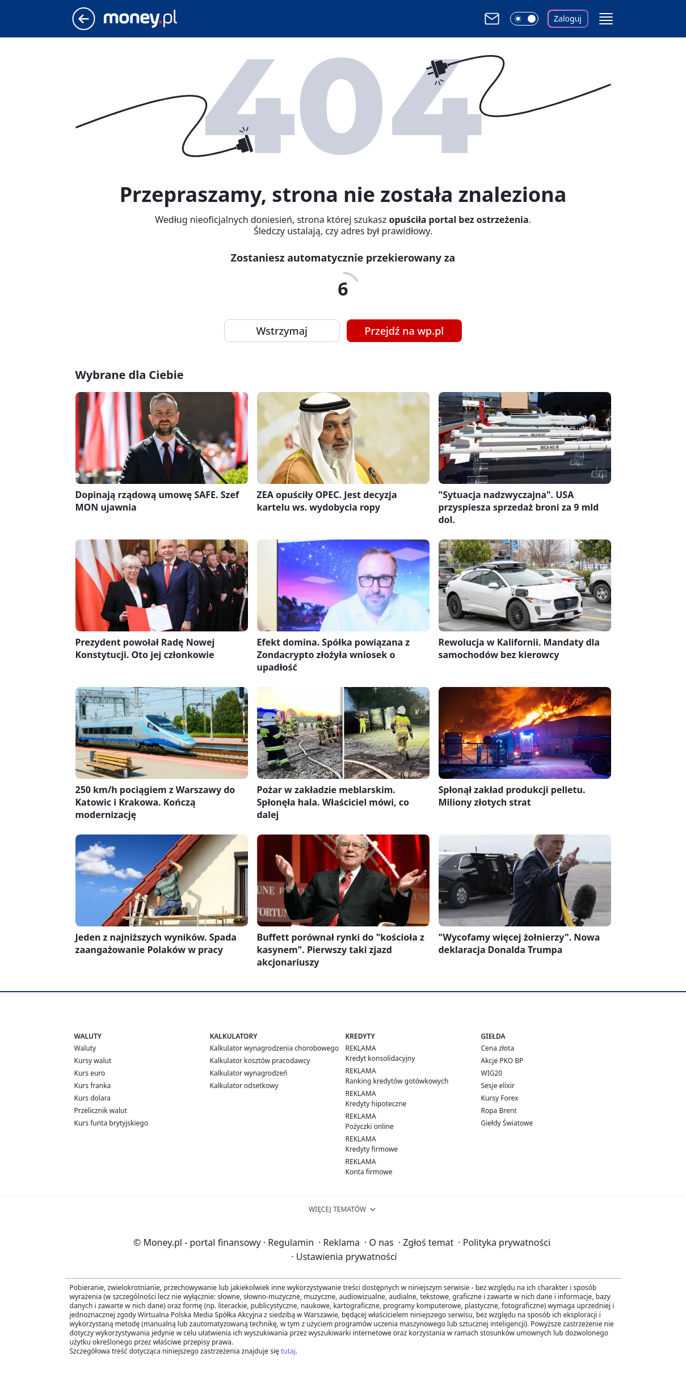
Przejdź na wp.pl (404, 331)
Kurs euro (90, 1073)
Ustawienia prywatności (344, 1256)
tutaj (288, 1351)
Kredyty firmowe (372, 1149)
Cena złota (498, 1048)
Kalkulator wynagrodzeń (249, 1073)
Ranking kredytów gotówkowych (397, 1081)
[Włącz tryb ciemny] (524, 19)
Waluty (85, 1048)
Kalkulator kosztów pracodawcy (260, 1060)
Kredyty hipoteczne (376, 1104)
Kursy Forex (500, 1098)
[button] (606, 19)
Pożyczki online (370, 1126)
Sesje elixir (498, 1085)
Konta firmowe (369, 1172)
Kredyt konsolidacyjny (380, 1058)
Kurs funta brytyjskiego (111, 1123)
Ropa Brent (499, 1110)
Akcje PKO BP (502, 1060)
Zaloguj (568, 18)
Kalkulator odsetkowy (244, 1085)
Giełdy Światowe (507, 1123)
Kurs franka (92, 1085)
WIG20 (492, 1073)
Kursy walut (93, 1060)
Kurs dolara (92, 1098)
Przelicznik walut (100, 1110)
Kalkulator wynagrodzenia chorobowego (274, 1048)
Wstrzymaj (282, 331)
